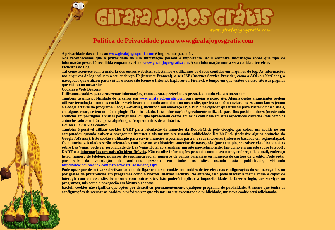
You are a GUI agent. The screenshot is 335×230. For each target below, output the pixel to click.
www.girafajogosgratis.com (131, 54)
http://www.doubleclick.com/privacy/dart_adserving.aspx (109, 165)
